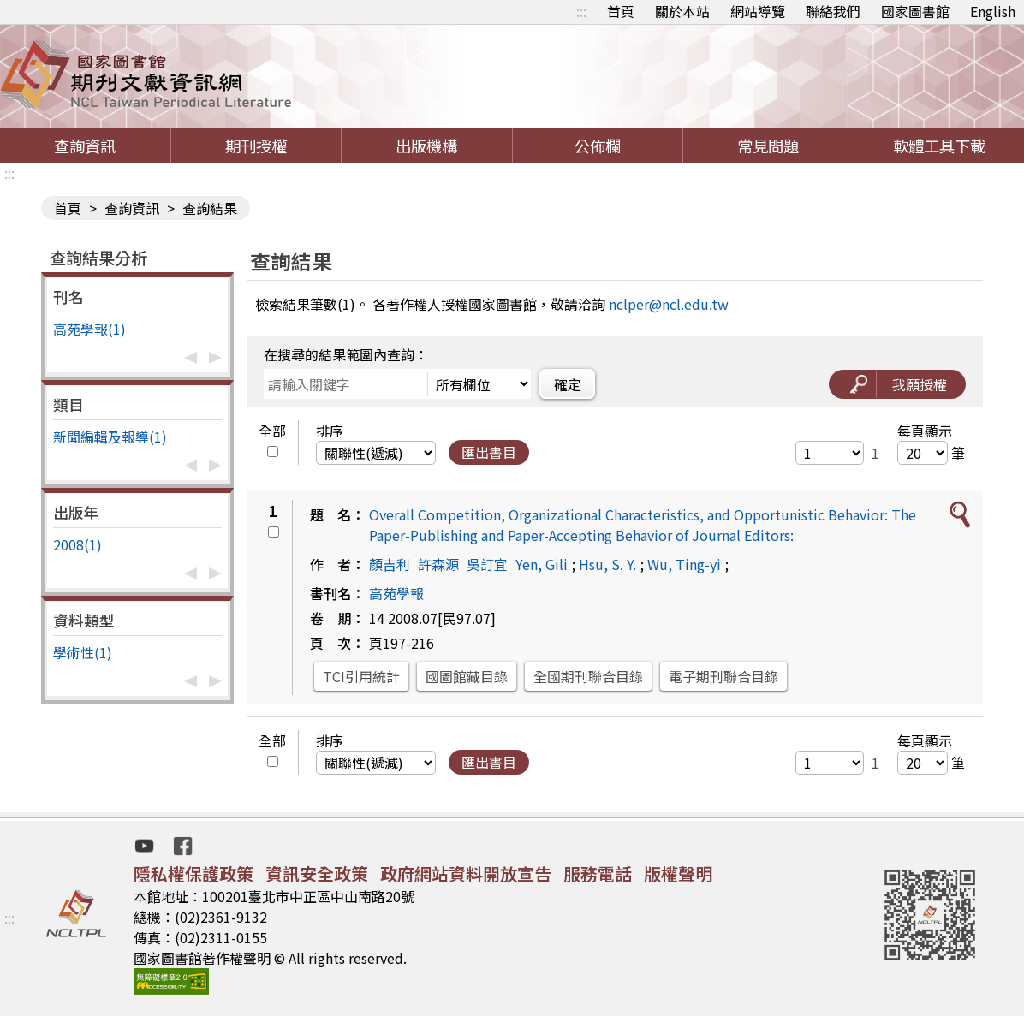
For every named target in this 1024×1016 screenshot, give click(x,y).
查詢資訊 (85, 145)
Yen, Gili (541, 564)
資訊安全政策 (316, 873)
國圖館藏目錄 (467, 676)
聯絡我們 (833, 11)
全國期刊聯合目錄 (588, 676)
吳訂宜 (487, 564)
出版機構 (426, 145)
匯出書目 (488, 452)
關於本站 (682, 11)
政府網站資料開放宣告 (465, 873)
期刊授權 (256, 145)
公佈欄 (598, 145)
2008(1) (77, 544)
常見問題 (768, 145)
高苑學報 (396, 593)
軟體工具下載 (939, 145)
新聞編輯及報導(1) (110, 436)
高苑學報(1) (89, 328)
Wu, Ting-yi (684, 564)
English (992, 11)
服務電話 (597, 873)
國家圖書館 (915, 11)
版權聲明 (678, 873)
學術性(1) (82, 652)
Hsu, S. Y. (607, 564)
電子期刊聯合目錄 (723, 676)
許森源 (438, 564)
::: (581, 11)
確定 (567, 384)
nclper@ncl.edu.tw (669, 304)
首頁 (620, 11)
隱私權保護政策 (193, 873)
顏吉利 (389, 564)
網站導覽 (757, 11)
